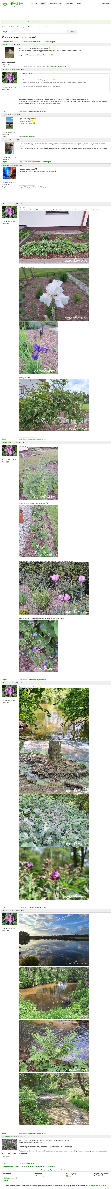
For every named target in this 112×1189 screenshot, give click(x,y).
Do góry (4, 66)
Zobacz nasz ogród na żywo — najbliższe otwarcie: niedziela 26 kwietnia (53, 22)
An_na (5, 115)
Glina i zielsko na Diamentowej (55, 66)
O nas (4, 1176)
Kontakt (5, 1180)
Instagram (69, 3)
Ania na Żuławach (29, 136)
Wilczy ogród (28, 187)
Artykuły (34, 3)
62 (30, 42)
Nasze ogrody (22, 27)
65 (36, 42)
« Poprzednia (6, 42)
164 (47, 42)
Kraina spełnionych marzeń (37, 27)
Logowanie (106, 3)
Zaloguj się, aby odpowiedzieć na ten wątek (56, 1170)
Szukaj (72, 31)
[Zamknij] (108, 22)
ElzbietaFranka (8, 1136)
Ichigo (5, 140)
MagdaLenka (7, 70)
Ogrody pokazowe (56, 3)
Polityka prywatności (10, 1178)
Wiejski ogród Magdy (43, 162)
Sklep (79, 3)
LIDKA (5, 44)
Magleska (6, 165)
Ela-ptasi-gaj (30, 1163)
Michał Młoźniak (99, 1176)
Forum (43, 3)
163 (44, 42)
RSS (68, 1176)
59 (24, 42)
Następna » (52, 42)
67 (40, 42)
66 (38, 42)
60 (26, 42)
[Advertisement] (56, 13)
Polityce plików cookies (98, 1185)
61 (28, 42)
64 (34, 42)
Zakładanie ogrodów (41, 1176)
